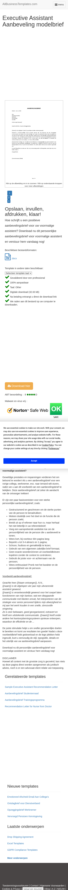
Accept (34, 461)
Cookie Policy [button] (48, 445)
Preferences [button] (54, 448)
